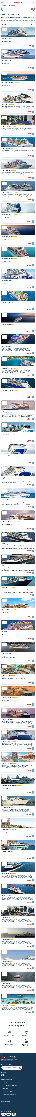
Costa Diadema (6, 170)
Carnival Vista (6, 675)
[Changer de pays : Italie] (2, 1057)
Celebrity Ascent (7, 697)
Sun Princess (5, 434)
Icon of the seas (6, 346)
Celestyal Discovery (8, 390)
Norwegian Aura (6, 214)
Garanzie (5, 1082)
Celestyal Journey (7, 412)
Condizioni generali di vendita (10, 1085)
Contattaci (5, 1104)
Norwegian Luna (7, 236)
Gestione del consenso (8, 1097)
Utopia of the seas (7, 368)
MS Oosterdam (6, 588)
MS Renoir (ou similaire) (9, 829)
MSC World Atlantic (7, 39)
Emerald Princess (7, 500)
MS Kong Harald (6, 983)
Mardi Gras (5, 631)
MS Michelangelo (7, 851)
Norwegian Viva (6, 280)
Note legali (5, 1088)
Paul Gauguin (6, 1005)
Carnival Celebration (8, 610)
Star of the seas (6, 324)
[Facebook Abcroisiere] (2, 1075)
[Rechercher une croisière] (20, 1068)
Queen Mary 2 (6, 895)
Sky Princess (5, 478)
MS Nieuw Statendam (8, 522)
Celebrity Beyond (7, 719)
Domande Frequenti (7, 1107)
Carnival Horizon (6, 653)
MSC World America (8, 82)
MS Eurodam (5, 566)
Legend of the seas (7, 302)
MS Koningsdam (6, 544)
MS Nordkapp (6, 939)
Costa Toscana (6, 126)
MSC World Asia (6, 60)
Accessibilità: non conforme (9, 1094)
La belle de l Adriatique (8, 807)
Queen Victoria (6, 873)
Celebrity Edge (6, 763)
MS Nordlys (5, 961)
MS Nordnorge (6, 917)
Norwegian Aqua (7, 258)
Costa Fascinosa (6, 192)
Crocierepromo (3, 5)
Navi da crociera (12, 5)
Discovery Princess (7, 456)
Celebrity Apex (6, 741)
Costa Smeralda (6, 148)
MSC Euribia (5, 104)
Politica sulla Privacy (8, 1091)
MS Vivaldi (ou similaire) (9, 785)
